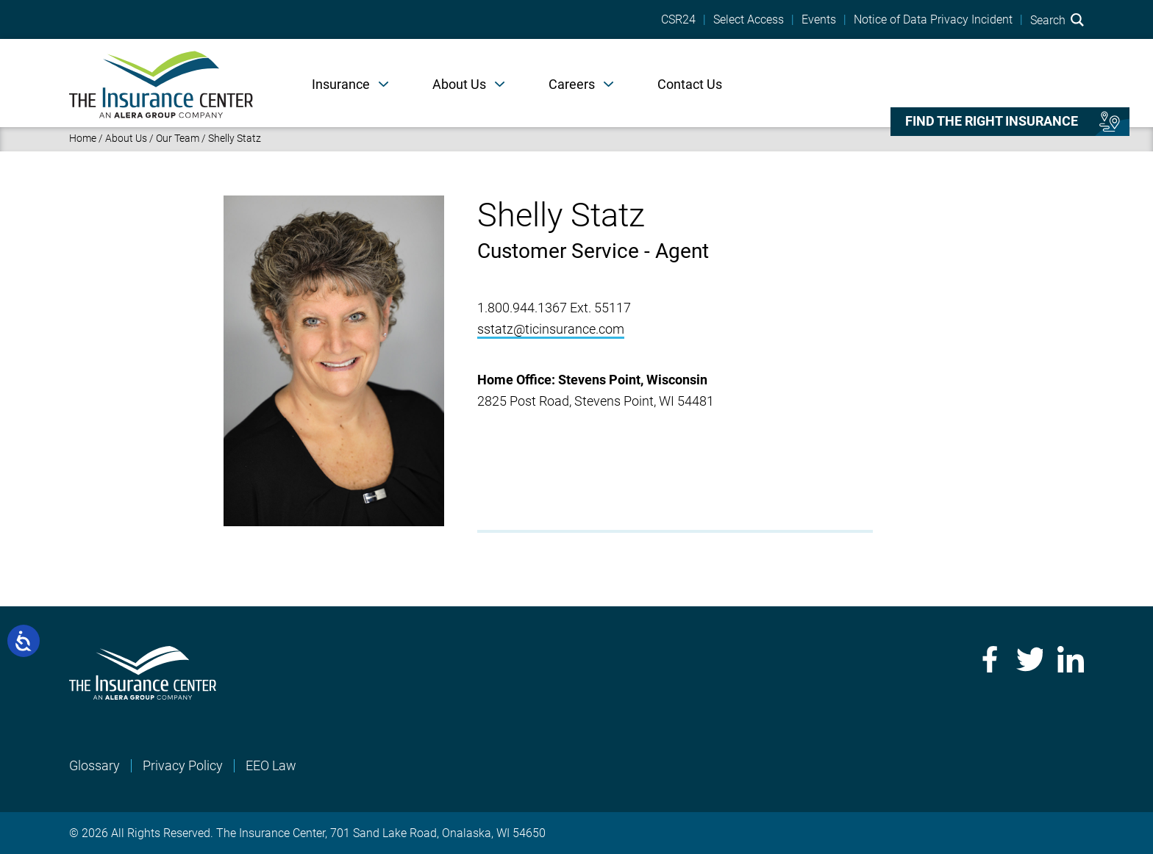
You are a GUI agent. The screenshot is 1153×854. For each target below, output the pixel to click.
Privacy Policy (183, 765)
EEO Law (271, 765)
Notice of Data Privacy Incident (933, 20)
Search (1057, 19)
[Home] (161, 83)
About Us (459, 84)
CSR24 (678, 20)
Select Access (748, 20)
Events (819, 20)
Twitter (1029, 659)
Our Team (177, 138)
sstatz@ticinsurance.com (550, 329)
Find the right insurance (991, 121)
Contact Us (689, 84)
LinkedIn (1070, 659)
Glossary (94, 765)
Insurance (341, 84)
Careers (572, 84)
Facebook (988, 659)
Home (82, 138)
